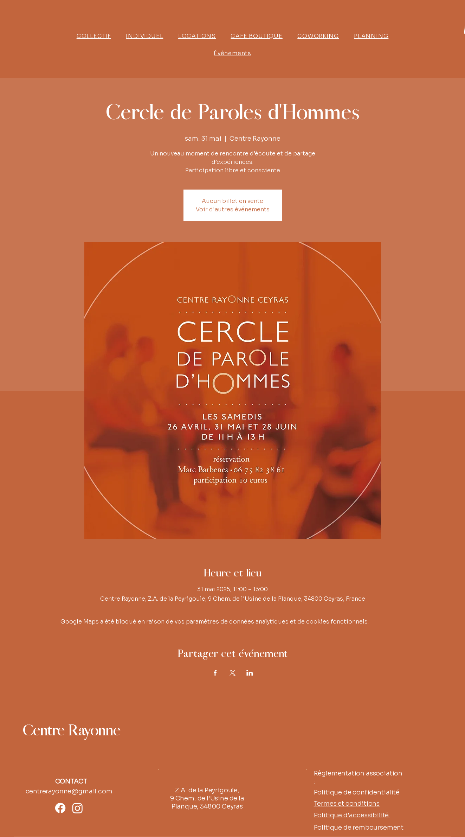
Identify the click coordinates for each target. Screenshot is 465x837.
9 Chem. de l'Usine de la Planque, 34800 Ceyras (207, 802)
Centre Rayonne (71, 730)
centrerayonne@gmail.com (69, 791)
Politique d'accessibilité (352, 815)
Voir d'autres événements (233, 209)
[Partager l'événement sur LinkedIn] (249, 673)
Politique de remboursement (358, 827)
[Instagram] (77, 808)
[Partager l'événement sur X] (232, 673)
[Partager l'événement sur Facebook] (215, 673)
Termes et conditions (347, 803)
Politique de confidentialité (357, 792)
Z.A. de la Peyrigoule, (207, 790)
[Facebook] (60, 808)
